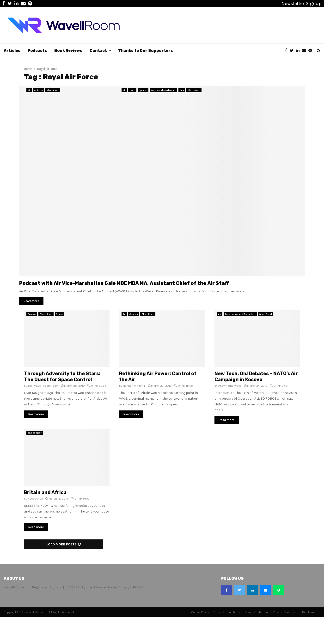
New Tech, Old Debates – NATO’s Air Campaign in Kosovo (256, 376)
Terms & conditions (227, 612)
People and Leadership (163, 90)
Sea (182, 90)
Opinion (38, 90)
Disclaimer (309, 612)
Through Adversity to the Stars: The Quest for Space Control (62, 376)
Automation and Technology (240, 314)
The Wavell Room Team (43, 385)
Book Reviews (68, 50)
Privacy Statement (257, 612)
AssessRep (35, 498)
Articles (12, 50)
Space (59, 314)
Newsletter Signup (301, 3)
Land (132, 90)
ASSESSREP (35, 433)
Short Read (52, 90)
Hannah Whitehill (134, 385)
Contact (98, 50)
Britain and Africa (45, 492)
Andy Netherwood (230, 385)
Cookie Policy (200, 612)
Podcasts (37, 50)
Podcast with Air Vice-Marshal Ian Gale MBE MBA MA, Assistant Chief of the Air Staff (124, 283)
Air (29, 90)
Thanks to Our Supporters (145, 50)
